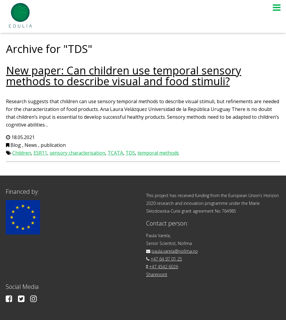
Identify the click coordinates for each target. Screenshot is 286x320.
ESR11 (40, 153)
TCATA (115, 153)
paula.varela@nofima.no (175, 251)
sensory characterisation (77, 153)
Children (21, 153)
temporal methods (158, 153)
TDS (130, 153)
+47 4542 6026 (163, 266)
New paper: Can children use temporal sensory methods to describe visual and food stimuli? (123, 76)
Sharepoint (156, 274)
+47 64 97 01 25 (166, 259)
